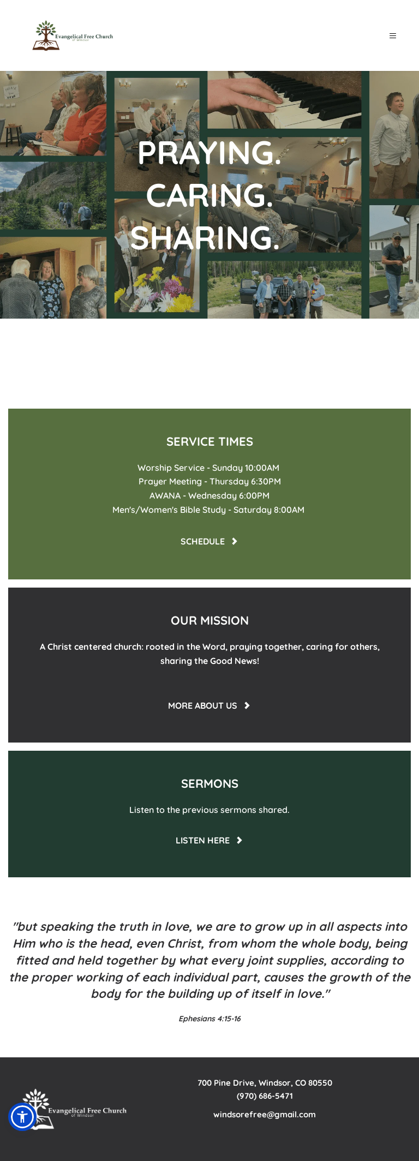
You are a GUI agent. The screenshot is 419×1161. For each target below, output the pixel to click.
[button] (392, 36)
